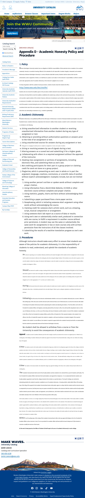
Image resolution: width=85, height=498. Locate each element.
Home (6, 14)
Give (28, 2)
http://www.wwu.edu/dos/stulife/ (33, 87)
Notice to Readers (7, 66)
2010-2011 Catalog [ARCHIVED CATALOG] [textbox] (61, 41)
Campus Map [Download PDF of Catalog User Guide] (6, 206)
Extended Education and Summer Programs (8, 200)
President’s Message (8, 69)
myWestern (49, 2)
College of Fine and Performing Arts (8, 160)
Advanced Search (7, 56)
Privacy (31, 496)
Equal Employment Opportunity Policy (62, 496)
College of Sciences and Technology (8, 181)
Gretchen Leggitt (46, 472)
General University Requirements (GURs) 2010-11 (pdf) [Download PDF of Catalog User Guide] (8, 108)
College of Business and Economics (8, 146)
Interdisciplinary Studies (7, 193)
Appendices (6, 73)
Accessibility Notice (42, 496)
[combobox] (68, 41)
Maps (83, 2)
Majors (76, 14)
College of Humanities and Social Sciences (9, 170)
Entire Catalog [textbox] (6, 46)
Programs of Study (8, 132)
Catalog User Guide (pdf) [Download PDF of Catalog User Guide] (8, 78)
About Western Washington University (6, 122)
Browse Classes (31, 14)
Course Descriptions (8, 141)
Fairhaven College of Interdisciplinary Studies (8, 153)
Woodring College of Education (8, 187)
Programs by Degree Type (6, 137)
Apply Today (19, 2)
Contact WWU (60, 2)
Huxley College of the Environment (8, 176)
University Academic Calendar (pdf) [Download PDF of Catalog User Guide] (8, 90)
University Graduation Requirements (9, 102)
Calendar (68, 2)
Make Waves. (12, 442)
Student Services (7, 128)
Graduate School (7, 165)
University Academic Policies (8, 96)
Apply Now (11, 33)
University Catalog (44, 7)
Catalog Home (6, 62)
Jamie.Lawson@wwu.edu (10, 456)
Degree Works (64, 14)
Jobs (12, 496)
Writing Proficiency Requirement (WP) (8, 115)
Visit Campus (6, 2)
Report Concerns (21, 496)
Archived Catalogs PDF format (7, 84)
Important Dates (48, 14)
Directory (76, 2)
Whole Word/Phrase (8, 53)
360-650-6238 (6, 454)
